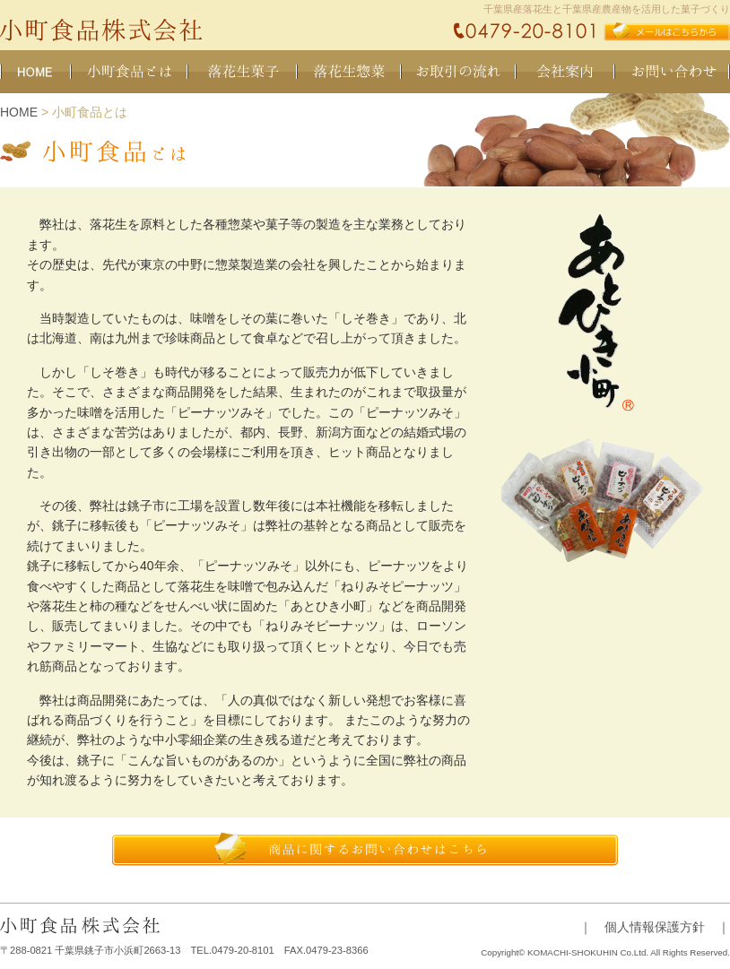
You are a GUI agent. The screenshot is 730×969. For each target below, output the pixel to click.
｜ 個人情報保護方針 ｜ (654, 927)
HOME (19, 112)
